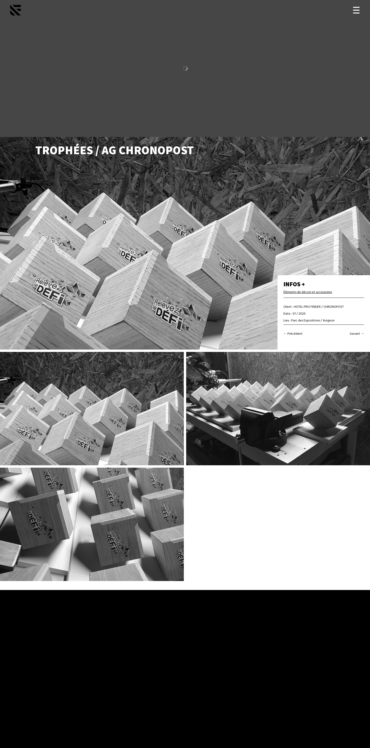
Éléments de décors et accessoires (307, 292)
